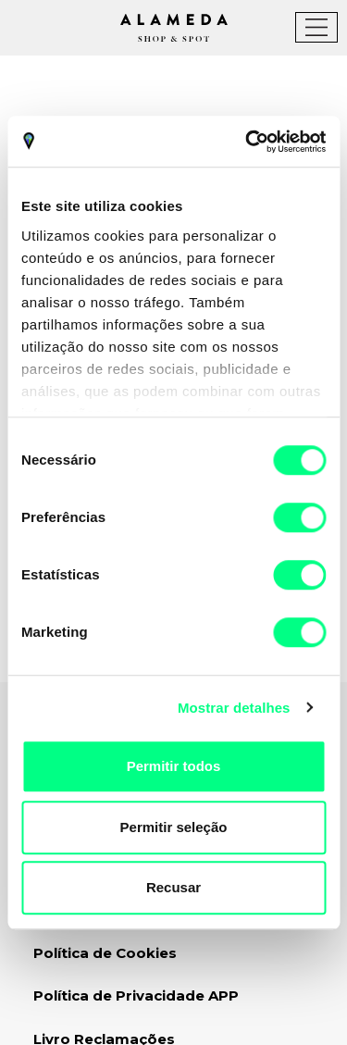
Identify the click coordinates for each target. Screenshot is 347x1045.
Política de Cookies (105, 953)
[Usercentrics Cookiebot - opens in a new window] (247, 142)
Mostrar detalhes (234, 707)
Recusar (173, 887)
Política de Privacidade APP (136, 995)
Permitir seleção (174, 827)
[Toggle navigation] (316, 27)
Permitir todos (174, 766)
